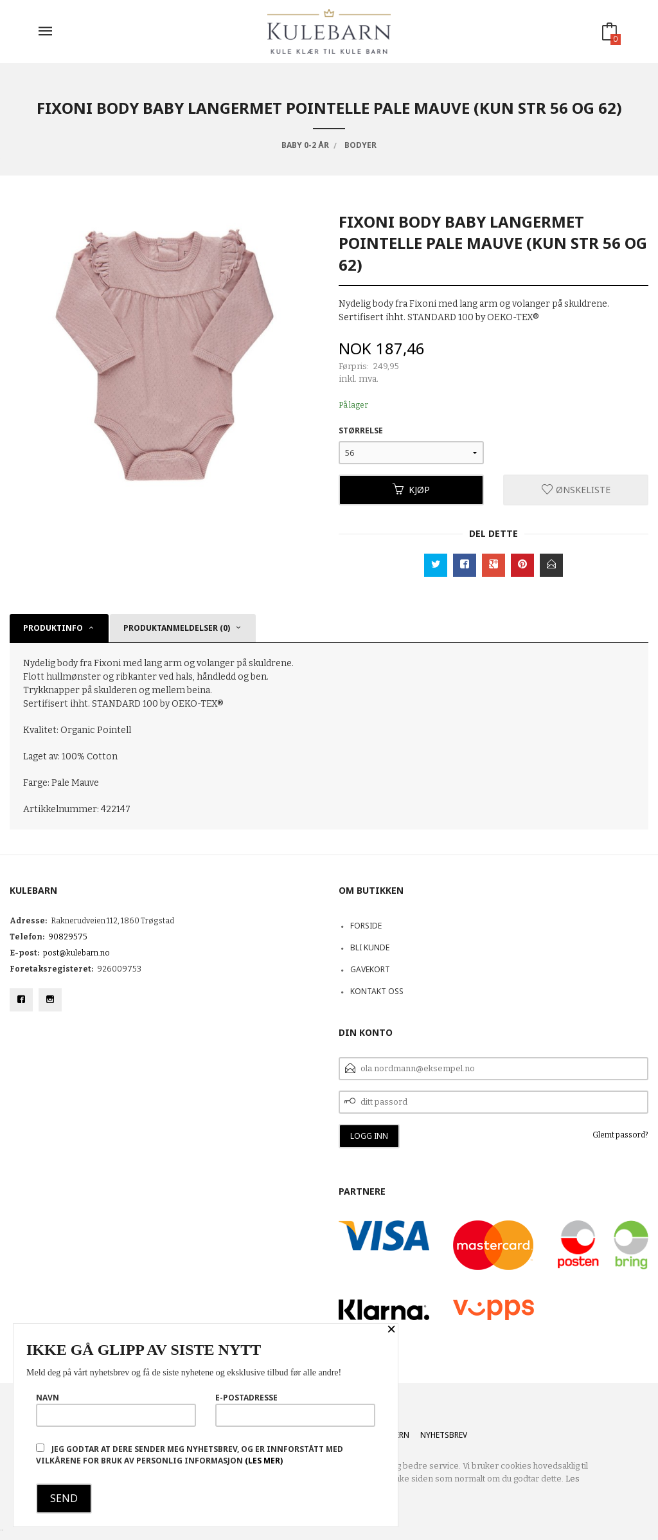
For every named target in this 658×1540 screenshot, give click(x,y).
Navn (116, 1409)
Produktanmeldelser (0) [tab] (176, 627)
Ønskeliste (576, 490)
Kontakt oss (377, 991)
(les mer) (264, 1460)
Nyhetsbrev (443, 1434)
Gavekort (370, 969)
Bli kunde (369, 947)
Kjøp (411, 490)
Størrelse (361, 430)
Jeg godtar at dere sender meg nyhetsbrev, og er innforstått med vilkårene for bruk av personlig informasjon (189, 1455)
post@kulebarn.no (76, 952)
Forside (366, 925)
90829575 (67, 936)
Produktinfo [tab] (53, 627)
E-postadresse (295, 1409)
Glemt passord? (620, 1134)
